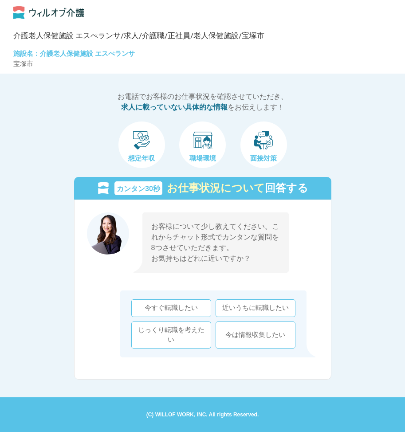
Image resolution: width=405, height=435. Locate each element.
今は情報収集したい (252, 336)
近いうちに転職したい (252, 309)
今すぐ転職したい (168, 309)
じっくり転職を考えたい (168, 336)
